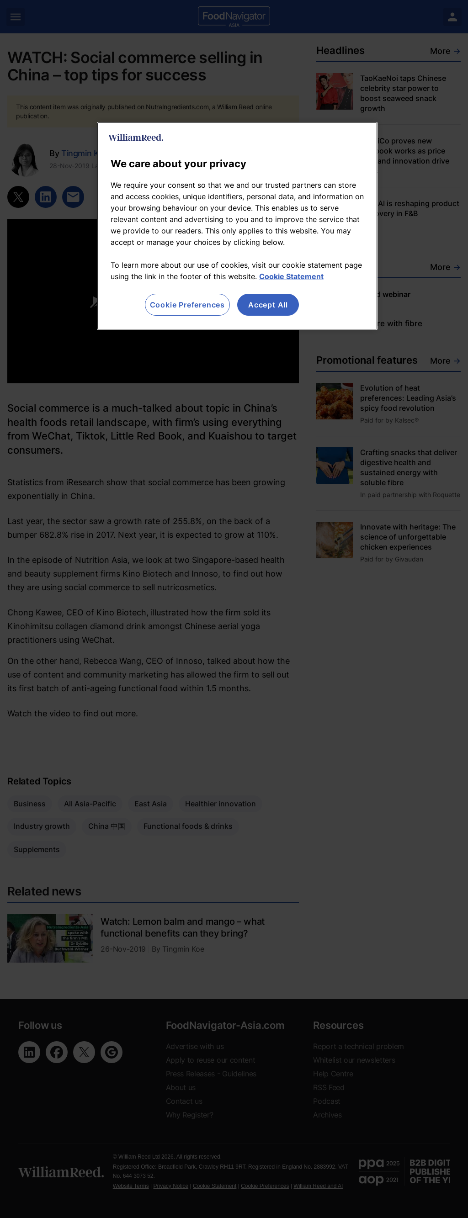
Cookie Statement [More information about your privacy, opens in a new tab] (291, 276)
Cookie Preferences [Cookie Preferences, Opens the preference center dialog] (187, 304)
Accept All (268, 304)
